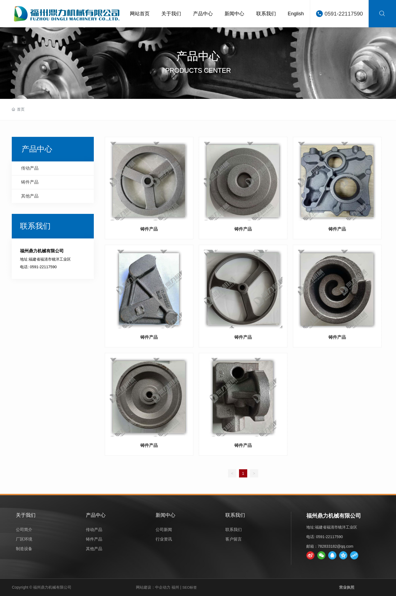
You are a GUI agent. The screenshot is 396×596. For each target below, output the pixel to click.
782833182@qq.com (335, 546)
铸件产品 (149, 229)
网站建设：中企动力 (153, 587)
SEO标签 (189, 587)
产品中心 (198, 56)
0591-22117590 (344, 14)
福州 (175, 587)
